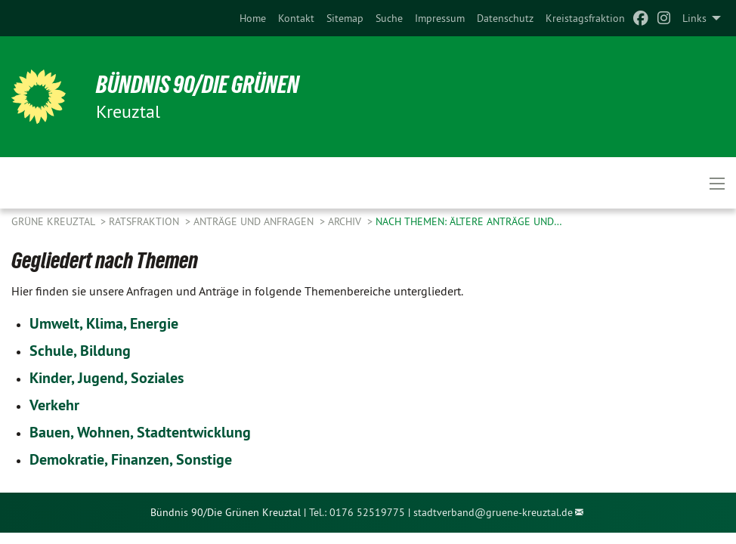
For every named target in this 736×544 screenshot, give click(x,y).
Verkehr (54, 405)
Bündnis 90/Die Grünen (197, 84)
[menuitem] (253, 18)
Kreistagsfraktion (585, 18)
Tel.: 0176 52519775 (357, 512)
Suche (389, 18)
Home (253, 18)
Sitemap (344, 18)
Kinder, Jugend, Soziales (106, 378)
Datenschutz (505, 18)
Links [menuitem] (694, 18)
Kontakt (296, 18)
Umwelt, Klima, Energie (103, 323)
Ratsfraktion (145, 221)
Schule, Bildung (80, 350)
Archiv (346, 221)
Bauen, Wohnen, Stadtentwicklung (140, 432)
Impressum (440, 18)
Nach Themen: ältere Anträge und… (469, 221)
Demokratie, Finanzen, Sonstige (130, 459)
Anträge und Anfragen (255, 221)
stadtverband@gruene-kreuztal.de (493, 512)
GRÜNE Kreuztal (54, 221)
